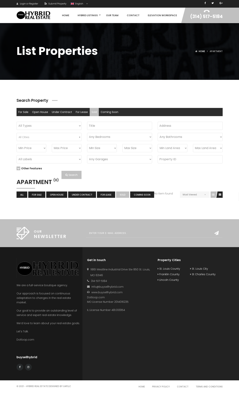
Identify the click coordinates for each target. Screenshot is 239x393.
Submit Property (55, 3)
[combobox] (49, 137)
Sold (94, 112)
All (22, 194)
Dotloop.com (26, 339)
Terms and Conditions (209, 386)
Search (71, 175)
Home (202, 51)
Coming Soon (109, 112)
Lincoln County (168, 280)
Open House (40, 112)
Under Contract (62, 112)
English (77, 3)
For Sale (23, 112)
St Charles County (203, 274)
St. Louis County (169, 269)
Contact (182, 386)
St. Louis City (199, 269)
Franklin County (169, 274)
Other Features (29, 168)
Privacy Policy (161, 386)
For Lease (82, 112)
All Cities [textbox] (24, 137)
